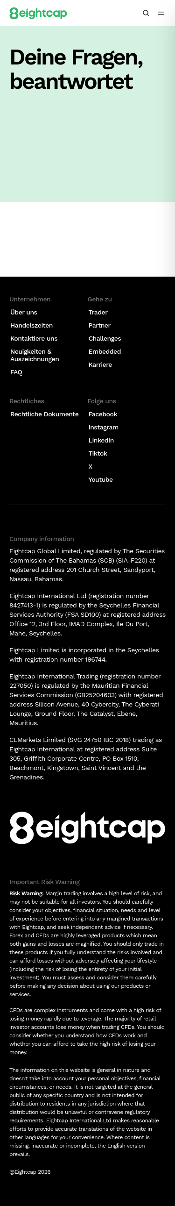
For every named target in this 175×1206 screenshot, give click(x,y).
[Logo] (38, 13)
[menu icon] (161, 13)
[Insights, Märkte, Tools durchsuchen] (146, 13)
